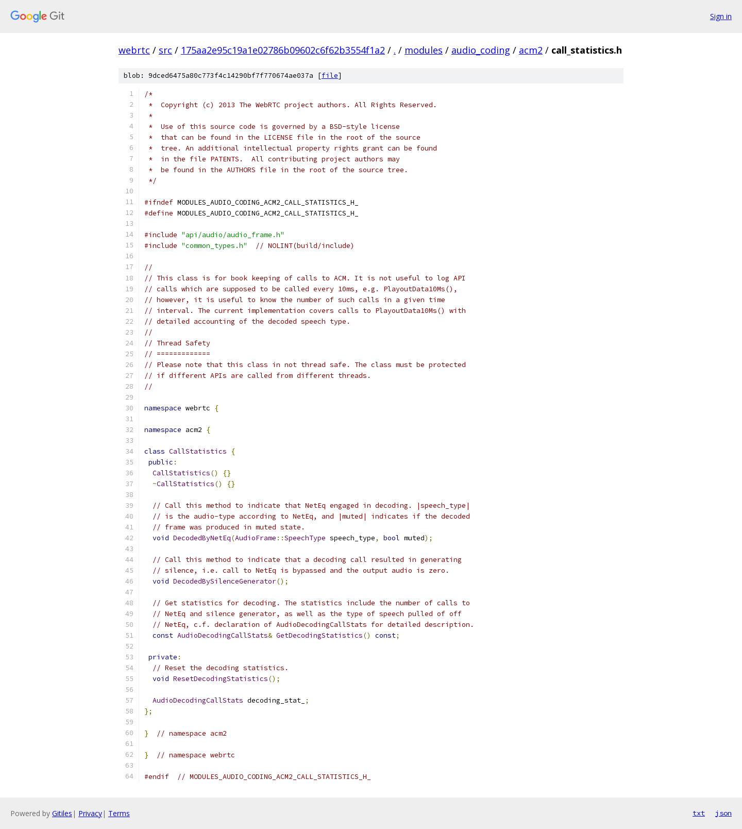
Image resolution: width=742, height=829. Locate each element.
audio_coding (480, 50)
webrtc (134, 50)
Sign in (721, 16)
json (723, 813)
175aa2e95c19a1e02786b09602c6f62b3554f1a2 (283, 50)
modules (423, 50)
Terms (119, 813)
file (330, 75)
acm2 (531, 50)
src (165, 50)
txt (699, 813)
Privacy (90, 813)
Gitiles (62, 813)
